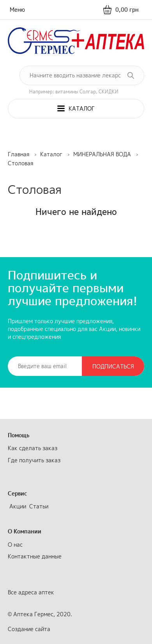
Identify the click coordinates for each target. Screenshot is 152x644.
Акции (17, 506)
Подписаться (113, 366)
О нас (15, 544)
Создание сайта (29, 629)
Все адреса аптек (31, 592)
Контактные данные (35, 556)
